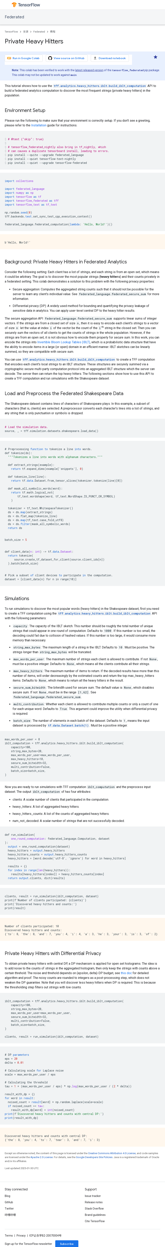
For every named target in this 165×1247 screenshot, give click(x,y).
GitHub (9, 1202)
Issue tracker (93, 1196)
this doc (126, 973)
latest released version (89, 70)
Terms (9, 1235)
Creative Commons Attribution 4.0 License (112, 1153)
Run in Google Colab (23, 58)
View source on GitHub (66, 58)
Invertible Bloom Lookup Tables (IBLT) (63, 342)
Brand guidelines (95, 1214)
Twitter (9, 1208)
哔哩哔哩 (10, 1214)
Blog (7, 1196)
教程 (52, 31)
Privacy (21, 1235)
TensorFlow (11, 31)
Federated (14, 17)
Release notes (94, 1202)
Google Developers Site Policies (94, 1157)
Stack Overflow (94, 1208)
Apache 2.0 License (41, 1157)
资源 (25, 31)
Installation (38, 125)
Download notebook (109, 58)
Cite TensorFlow (95, 1221)
